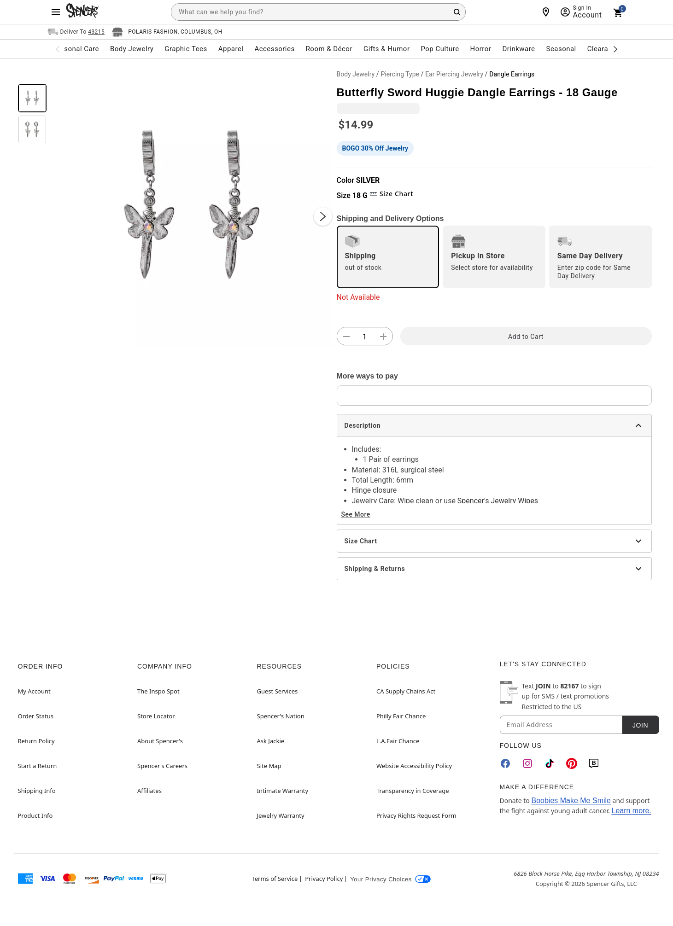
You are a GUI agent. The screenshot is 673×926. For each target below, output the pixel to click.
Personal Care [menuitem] (76, 49)
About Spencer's (160, 741)
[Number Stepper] (365, 336)
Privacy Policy (324, 878)
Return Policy (36, 741)
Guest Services (277, 691)
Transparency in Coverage (412, 790)
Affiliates (149, 790)
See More (355, 514)
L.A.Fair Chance (397, 741)
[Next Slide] (323, 216)
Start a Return (37, 766)
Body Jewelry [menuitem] (131, 49)
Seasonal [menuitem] (561, 49)
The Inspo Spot (158, 691)
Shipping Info (37, 790)
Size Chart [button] (391, 193)
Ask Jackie (271, 741)
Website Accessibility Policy (414, 766)
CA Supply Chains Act (405, 691)
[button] (191, 207)
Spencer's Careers (162, 766)
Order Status (35, 716)
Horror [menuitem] (481, 49)
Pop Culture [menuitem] (440, 49)
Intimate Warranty (283, 790)
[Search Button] (457, 12)
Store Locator (156, 716)
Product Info (35, 815)
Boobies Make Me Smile (571, 800)
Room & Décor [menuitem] (329, 49)
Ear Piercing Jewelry (454, 74)
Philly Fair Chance (401, 716)
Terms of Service (275, 878)
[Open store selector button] (167, 31)
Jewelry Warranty (280, 815)
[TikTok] (549, 763)
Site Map (269, 766)
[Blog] (593, 763)
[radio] (388, 257)
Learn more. (631, 811)
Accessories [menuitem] (274, 49)
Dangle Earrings (511, 74)
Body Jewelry (356, 74)
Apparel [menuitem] (231, 49)
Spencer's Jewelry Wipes (497, 500)
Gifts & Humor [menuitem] (386, 49)
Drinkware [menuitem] (518, 49)
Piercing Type (399, 74)
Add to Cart (526, 336)
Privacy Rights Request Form (416, 815)
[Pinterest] (571, 763)
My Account (34, 691)
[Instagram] (527, 763)
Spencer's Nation (280, 716)
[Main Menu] (55, 12)
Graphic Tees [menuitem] (185, 49)
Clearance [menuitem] (603, 49)
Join (640, 725)
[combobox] (318, 12)
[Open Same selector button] (76, 31)
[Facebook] (505, 763)
